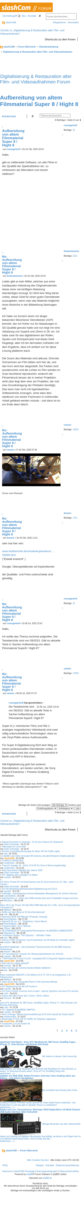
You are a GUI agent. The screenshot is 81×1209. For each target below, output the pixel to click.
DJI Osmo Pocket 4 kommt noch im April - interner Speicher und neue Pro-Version (40, 991)
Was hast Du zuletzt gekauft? (15, 963)
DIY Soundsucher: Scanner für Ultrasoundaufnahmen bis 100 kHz (32, 954)
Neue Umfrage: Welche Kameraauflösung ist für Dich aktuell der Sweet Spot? (38, 1014)
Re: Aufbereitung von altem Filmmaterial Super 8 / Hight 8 (12, 264)
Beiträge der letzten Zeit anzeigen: (43, 805)
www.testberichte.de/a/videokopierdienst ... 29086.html (28, 553)
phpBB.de (47, 1178)
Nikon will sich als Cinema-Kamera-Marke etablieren (26, 968)
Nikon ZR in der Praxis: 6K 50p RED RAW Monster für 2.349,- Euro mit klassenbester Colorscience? (40, 906)
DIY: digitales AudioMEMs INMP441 (18, 1010)
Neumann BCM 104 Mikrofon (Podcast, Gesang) (24, 917)
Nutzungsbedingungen (47, 1171)
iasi (5, 938)
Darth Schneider (11, 844)
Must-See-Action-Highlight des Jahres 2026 (22, 870)
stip (5, 853)
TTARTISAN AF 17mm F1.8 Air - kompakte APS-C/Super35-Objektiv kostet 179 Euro (41, 958)
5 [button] (76, 1030)
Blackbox (8, 900)
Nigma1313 (9, 933)
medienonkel (10, 1017)
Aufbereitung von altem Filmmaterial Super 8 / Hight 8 (39, 100)
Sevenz (7, 998)
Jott (5, 914)
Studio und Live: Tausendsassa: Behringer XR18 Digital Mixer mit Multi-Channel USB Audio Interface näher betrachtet (40, 1110)
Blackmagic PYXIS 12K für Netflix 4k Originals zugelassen (29, 1019)
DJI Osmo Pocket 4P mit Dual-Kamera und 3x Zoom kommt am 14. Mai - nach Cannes (36, 883)
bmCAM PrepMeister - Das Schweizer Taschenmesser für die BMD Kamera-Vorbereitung (35, 948)
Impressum (7, 1171)
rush (6, 993)
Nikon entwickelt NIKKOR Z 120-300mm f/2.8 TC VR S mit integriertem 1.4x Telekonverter (35, 976)
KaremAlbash (10, 919)
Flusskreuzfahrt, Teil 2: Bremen (16, 926)
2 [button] (62, 1030)
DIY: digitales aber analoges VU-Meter (20, 875)
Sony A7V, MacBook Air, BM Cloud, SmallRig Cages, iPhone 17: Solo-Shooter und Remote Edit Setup (38, 1004)
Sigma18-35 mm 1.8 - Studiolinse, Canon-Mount (24, 921)
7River (7, 928)
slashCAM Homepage (24, 1171)
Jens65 (7, 891)
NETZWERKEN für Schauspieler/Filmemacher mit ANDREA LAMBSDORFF (37, 931)
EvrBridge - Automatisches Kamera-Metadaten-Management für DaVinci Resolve (39, 893)
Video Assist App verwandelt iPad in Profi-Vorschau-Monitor (29, 982)
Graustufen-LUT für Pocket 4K (16, 1023)
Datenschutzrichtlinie (69, 1171)
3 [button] (67, 1030)
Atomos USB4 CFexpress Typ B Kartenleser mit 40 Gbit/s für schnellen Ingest (38, 940)
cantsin (67, 668)
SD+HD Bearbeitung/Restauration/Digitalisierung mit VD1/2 (29, 889)
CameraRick (10, 896)
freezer (7, 951)
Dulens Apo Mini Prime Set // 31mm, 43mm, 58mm (25, 996)
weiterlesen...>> (7, 1073)
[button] (80, 1030)
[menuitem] (22, 15)
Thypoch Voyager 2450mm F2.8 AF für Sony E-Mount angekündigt (34, 865)
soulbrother (9, 863)
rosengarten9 (70, 125)
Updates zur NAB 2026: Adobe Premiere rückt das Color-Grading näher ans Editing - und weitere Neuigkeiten (37, 1077)
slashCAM (9, 22)
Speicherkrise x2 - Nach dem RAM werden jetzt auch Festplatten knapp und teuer (40, 898)
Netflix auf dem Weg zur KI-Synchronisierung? (23, 912)
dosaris (67, 513)
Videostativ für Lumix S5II (14, 846)
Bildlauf (7, 910)
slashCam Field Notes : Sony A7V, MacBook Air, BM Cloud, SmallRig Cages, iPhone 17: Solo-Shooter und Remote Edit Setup (38, 1043)
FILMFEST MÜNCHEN (12, 860)
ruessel (67, 425)
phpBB (29, 1174)
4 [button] (71, 1030)
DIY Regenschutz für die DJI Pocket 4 (19, 986)
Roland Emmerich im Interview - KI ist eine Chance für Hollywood (32, 842)
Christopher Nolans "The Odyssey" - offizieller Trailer (26, 935)
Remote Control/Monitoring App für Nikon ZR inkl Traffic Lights (31, 851)
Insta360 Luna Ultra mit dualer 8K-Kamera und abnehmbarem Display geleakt (38, 856)
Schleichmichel (14, 276)
